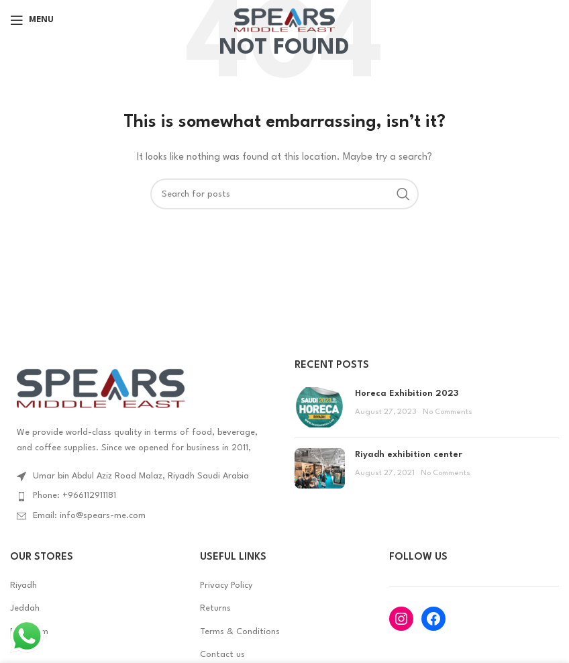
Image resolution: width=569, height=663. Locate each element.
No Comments (447, 412)
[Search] (284, 193)
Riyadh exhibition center (408, 454)
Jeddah (25, 608)
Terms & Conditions (240, 631)
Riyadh (23, 585)
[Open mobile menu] (31, 20)
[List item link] (142, 496)
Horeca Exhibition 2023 (406, 393)
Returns (215, 608)
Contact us (222, 654)
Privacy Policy (226, 585)
